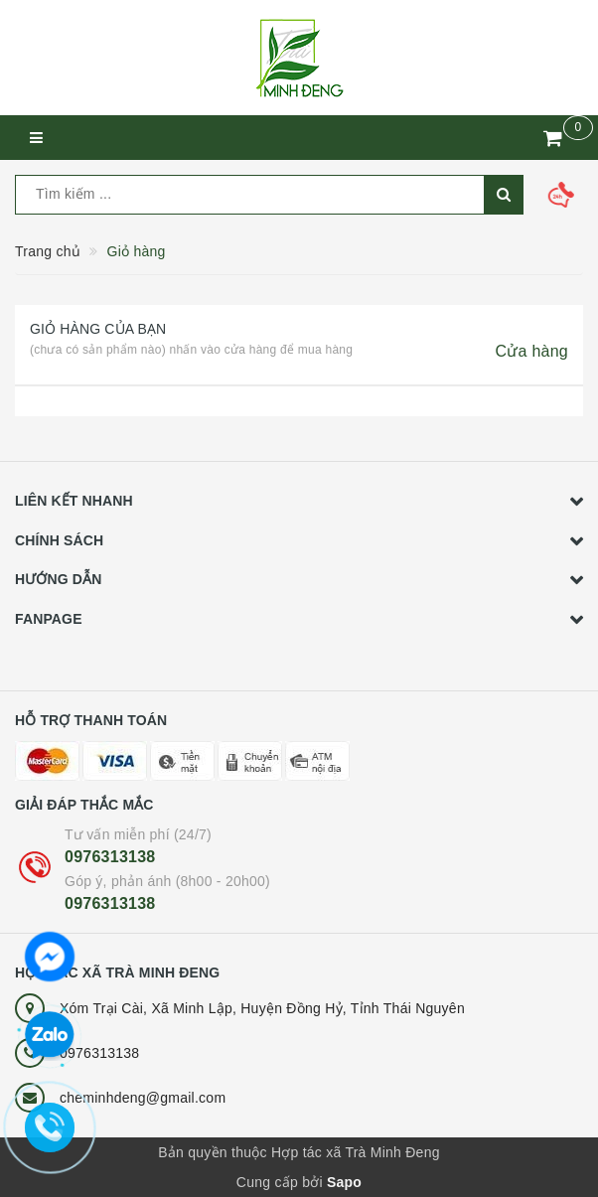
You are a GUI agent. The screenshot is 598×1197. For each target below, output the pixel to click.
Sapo (344, 1182)
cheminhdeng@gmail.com (142, 1098)
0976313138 (110, 856)
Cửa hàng (532, 351)
